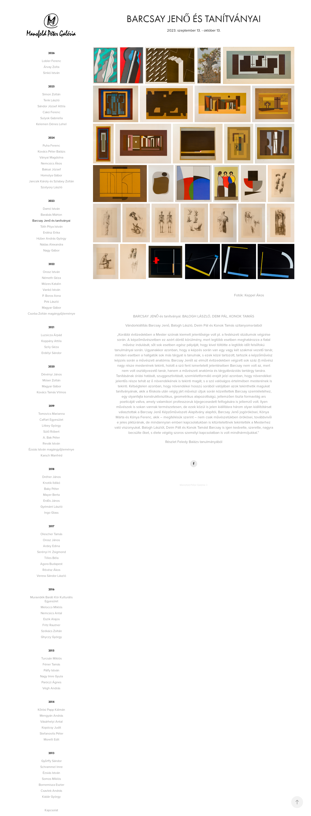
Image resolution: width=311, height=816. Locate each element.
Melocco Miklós (51, 607)
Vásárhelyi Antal (51, 721)
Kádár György (51, 796)
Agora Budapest (51, 564)
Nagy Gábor (51, 250)
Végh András (51, 688)
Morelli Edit (51, 739)
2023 (51, 201)
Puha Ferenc (51, 145)
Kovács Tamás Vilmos (51, 392)
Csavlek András (51, 790)
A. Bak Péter (51, 437)
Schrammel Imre (51, 767)
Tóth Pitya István (51, 226)
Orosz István (51, 272)
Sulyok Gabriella (51, 118)
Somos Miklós (51, 778)
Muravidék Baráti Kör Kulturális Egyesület (51, 599)
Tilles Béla (51, 558)
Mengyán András (51, 715)
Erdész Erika (51, 232)
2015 (51, 650)
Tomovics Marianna (51, 413)
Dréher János (51, 477)
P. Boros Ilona (51, 295)
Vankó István (51, 289)
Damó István (51, 208)
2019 (51, 406)
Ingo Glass (51, 512)
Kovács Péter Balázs (51, 151)
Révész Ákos (51, 570)
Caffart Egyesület (51, 419)
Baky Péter (51, 488)
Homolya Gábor (51, 175)
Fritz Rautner (51, 625)
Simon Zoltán (51, 94)
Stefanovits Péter (51, 733)
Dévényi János (51, 374)
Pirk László (51, 301)
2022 (51, 264)
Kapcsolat (51, 810)
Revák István (51, 443)
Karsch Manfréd (51, 455)
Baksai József (51, 169)
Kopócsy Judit (51, 727)
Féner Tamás (51, 664)
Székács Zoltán (51, 631)
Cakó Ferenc (51, 112)
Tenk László (51, 100)
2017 (51, 526)
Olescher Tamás (51, 534)
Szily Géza (51, 347)
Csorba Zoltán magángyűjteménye (51, 313)
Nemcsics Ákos (51, 163)
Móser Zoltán (51, 380)
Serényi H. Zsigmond (51, 552)
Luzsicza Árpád (51, 335)
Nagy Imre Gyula (51, 676)
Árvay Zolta (51, 67)
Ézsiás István (51, 773)
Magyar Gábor (51, 307)
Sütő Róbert (51, 431)
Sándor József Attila (51, 106)
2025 (51, 86)
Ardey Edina (51, 546)
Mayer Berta (51, 494)
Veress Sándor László (51, 575)
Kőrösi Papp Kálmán (51, 709)
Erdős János (51, 500)
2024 (51, 137)
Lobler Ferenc (51, 61)
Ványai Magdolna (51, 157)
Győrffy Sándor (51, 761)
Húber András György (51, 238)
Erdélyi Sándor (51, 353)
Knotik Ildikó (51, 483)
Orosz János (51, 540)
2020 (51, 366)
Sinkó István (51, 73)
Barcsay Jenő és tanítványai (51, 220)
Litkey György (51, 425)
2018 (51, 469)
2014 (51, 702)
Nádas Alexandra (51, 244)
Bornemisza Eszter (51, 784)
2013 (51, 753)
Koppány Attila (51, 341)
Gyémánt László (51, 506)
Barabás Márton (51, 214)
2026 (51, 53)
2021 (51, 327)
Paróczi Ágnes (51, 682)
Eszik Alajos (51, 619)
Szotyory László (51, 187)
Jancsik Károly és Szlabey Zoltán (51, 181)
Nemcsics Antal (51, 613)
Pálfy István (51, 670)
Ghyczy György (51, 637)
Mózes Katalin (51, 283)
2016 (51, 589)
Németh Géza (51, 278)
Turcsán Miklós (51, 658)
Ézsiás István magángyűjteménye (51, 449)
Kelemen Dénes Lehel (51, 124)
